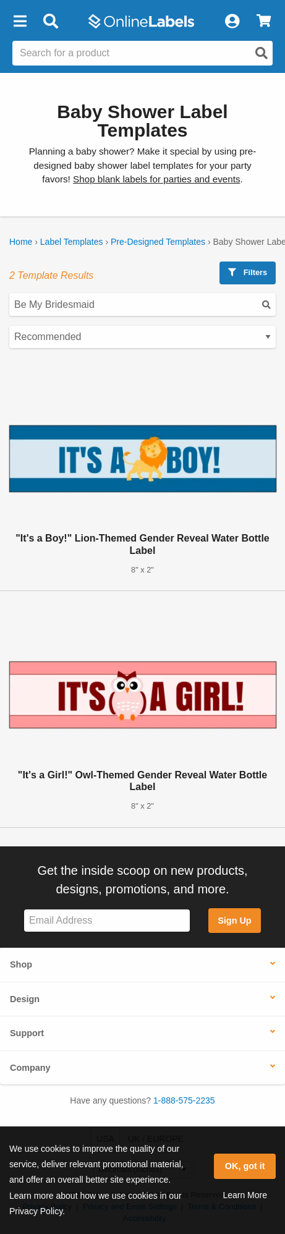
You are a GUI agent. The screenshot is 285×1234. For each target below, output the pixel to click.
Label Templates (71, 242)
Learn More (245, 1195)
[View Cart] (263, 21)
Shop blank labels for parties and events (156, 179)
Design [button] (25, 999)
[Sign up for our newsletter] (107, 920)
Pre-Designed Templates (158, 242)
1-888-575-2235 (184, 1100)
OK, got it (245, 1166)
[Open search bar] (50, 22)
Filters (247, 272)
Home (20, 242)
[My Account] (231, 22)
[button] (20, 22)
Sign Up (234, 921)
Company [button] (30, 1068)
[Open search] (261, 53)
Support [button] (27, 1033)
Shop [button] (21, 964)
